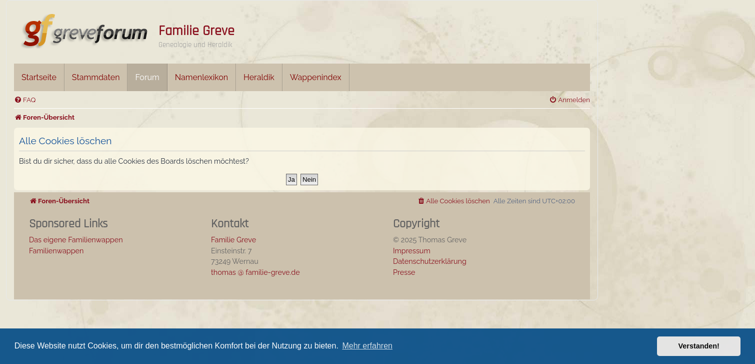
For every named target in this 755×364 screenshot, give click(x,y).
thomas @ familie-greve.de (255, 272)
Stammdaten (96, 77)
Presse (404, 272)
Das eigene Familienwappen (76, 239)
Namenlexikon (201, 77)
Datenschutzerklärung (429, 261)
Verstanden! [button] (699, 346)
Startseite (39, 77)
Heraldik (259, 77)
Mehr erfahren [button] (367, 345)
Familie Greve (196, 31)
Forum (147, 77)
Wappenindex (316, 77)
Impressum (411, 250)
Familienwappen (56, 250)
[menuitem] (25, 100)
